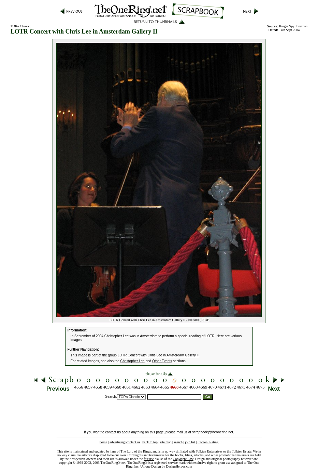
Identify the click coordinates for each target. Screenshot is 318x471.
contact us (133, 442)
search (178, 442)
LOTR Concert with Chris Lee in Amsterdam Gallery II (158, 355)
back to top (149, 442)
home (103, 442)
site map (166, 442)
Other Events (162, 361)
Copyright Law (183, 459)
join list (190, 442)
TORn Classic (20, 26)
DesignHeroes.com (179, 466)
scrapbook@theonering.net (212, 432)
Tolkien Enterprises (209, 451)
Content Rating (208, 442)
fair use (149, 459)
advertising (117, 442)
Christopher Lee (132, 361)
